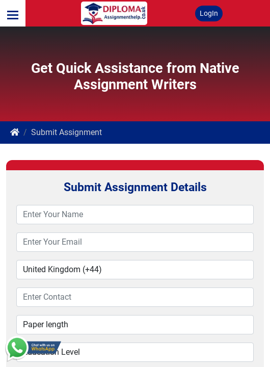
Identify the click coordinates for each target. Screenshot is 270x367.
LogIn (209, 13)
